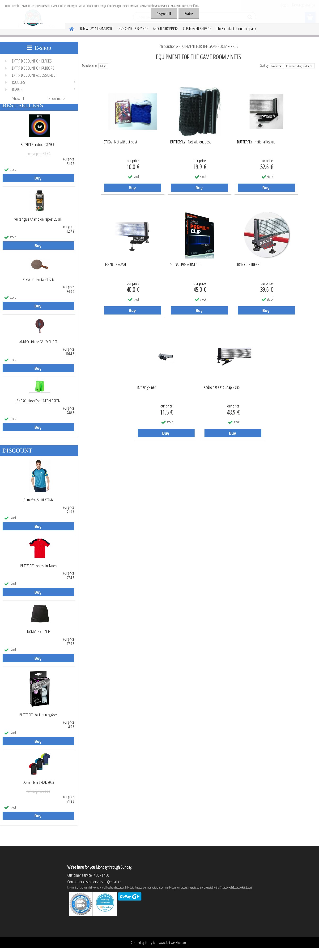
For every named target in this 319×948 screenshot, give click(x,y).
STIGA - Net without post (120, 142)
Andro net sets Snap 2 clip (222, 387)
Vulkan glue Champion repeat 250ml (38, 219)
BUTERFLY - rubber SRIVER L (38, 144)
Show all (18, 98)
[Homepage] (69, 28)
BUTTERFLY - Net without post (190, 142)
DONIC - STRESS (248, 264)
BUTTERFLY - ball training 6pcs (38, 715)
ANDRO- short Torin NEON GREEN (38, 400)
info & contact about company (236, 28)
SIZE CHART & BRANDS (133, 28)
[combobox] (277, 65)
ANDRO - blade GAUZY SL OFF (38, 342)
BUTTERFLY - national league (256, 142)
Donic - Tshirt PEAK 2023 (38, 782)
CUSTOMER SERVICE (197, 28)
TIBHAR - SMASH (114, 264)
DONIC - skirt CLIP (38, 631)
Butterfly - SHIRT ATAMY (38, 500)
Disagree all (164, 13)
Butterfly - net (146, 387)
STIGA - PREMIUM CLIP (185, 264)
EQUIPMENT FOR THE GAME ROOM (203, 46)
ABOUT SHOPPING (165, 28)
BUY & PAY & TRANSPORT (97, 28)
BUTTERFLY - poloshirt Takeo (38, 565)
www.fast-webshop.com (173, 942)
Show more (57, 98)
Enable (188, 13)
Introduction (167, 46)
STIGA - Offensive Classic (38, 279)
